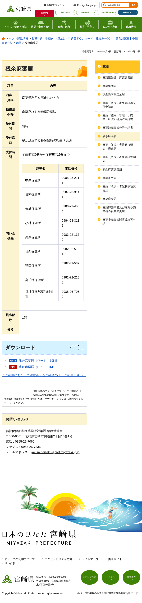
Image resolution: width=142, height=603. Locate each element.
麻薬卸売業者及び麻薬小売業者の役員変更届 (119, 209)
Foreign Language (87, 5)
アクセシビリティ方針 (58, 559)
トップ (10, 38)
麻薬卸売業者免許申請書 (118, 127)
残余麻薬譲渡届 (112, 169)
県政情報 (22, 38)
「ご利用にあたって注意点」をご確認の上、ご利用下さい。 (44, 375)
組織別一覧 (103, 38)
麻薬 (18, 42)
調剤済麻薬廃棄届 (114, 94)
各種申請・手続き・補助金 (48, 38)
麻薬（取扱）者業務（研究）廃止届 (118, 146)
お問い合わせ (89, 578)
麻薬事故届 (109, 177)
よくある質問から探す (107, 12)
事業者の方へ (127, 12)
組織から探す (86, 12)
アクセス (110, 578)
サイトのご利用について (19, 559)
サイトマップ (90, 559)
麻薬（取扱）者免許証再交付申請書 (119, 105)
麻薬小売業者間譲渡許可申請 (119, 221)
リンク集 (10, 563)
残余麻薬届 (109, 136)
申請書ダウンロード (80, 38)
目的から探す (65, 12)
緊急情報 (44, 13)
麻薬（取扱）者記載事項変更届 (119, 188)
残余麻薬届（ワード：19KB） (39, 360)
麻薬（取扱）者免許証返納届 (119, 159)
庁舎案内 (131, 578)
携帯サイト (115, 559)
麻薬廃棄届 (109, 198)
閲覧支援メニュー (57, 5)
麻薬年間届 (109, 85)
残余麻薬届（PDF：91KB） (38, 367)
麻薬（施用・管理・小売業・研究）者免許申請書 (118, 117)
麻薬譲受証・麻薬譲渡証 (118, 77)
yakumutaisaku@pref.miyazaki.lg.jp (55, 452)
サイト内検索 (104, 5)
